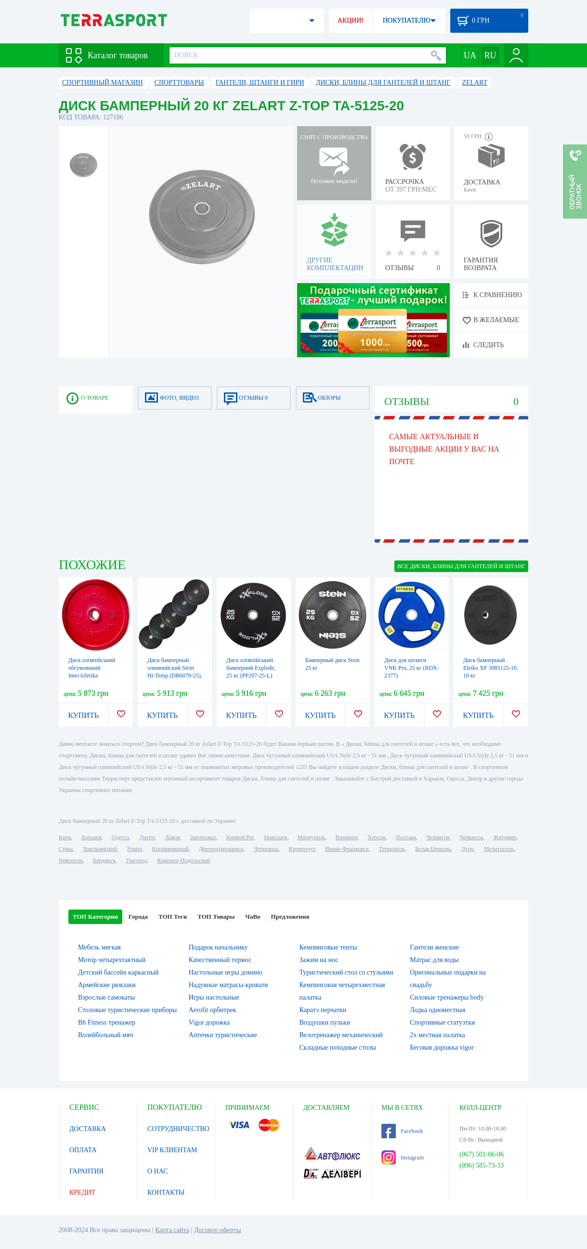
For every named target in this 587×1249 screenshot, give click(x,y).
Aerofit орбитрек (212, 1010)
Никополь (71, 860)
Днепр (147, 837)
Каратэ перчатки (323, 1010)
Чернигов (437, 837)
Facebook (402, 1131)
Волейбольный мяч (105, 1035)
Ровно (134, 849)
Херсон (376, 837)
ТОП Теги (172, 916)
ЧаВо (252, 916)
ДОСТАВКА (87, 1128)
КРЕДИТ (82, 1192)
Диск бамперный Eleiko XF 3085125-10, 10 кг (490, 668)
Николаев (275, 837)
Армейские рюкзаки (107, 985)
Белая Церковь (433, 849)
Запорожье (203, 837)
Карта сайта (172, 1230)
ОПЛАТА (83, 1150)
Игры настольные (214, 997)
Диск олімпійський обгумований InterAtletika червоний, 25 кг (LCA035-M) (91, 675)
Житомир (504, 837)
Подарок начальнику (218, 947)
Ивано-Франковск (347, 849)
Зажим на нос (319, 959)
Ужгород (136, 860)
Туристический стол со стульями (346, 972)
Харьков (91, 837)
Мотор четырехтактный (111, 959)
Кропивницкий (170, 849)
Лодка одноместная (437, 1010)
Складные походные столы (338, 1047)
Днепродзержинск (221, 849)
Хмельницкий (100, 849)
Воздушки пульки (325, 1022)
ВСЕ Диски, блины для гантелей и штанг (461, 566)
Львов (172, 837)
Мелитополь (499, 849)
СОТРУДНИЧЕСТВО (178, 1128)
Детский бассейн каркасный (118, 972)
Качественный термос (220, 959)
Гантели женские (434, 947)
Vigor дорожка (209, 1022)
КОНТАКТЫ (165, 1192)
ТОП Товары (216, 916)
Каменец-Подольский (183, 860)
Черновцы (266, 849)
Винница (346, 837)
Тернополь (392, 849)
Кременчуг (301, 849)
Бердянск (104, 860)
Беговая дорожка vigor (442, 1047)
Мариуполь (312, 837)
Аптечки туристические (223, 1035)
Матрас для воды (434, 959)
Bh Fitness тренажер (106, 1022)
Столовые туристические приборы (127, 1010)
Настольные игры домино (225, 972)
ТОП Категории (95, 916)
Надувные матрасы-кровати (228, 985)
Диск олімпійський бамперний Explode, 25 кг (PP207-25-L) (250, 668)
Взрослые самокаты (106, 997)
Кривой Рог (240, 837)
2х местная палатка (437, 1035)
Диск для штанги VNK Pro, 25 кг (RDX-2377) (411, 668)
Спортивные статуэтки (442, 1022)
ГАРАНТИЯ (86, 1171)
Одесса (120, 837)
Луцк (467, 849)
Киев (65, 837)
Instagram (402, 1157)
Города (138, 916)
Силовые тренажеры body (446, 997)
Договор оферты (217, 1230)
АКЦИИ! (351, 20)
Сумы (66, 849)
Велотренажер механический (341, 1035)
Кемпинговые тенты (328, 947)
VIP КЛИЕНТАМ (172, 1150)
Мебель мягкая (99, 947)
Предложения (290, 916)
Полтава (406, 837)
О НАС (157, 1171)
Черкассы (471, 837)
